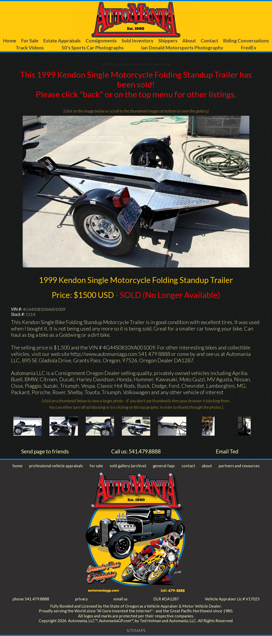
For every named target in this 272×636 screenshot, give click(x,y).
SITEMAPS (136, 630)
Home (9, 40)
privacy (81, 598)
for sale (96, 465)
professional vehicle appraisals (56, 465)
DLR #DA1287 (166, 598)
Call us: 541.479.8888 (136, 451)
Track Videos (30, 47)
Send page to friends (45, 451)
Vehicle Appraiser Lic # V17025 (232, 598)
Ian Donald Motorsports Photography (182, 47)
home (17, 465)
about (207, 465)
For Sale (29, 40)
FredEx (248, 47)
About (189, 40)
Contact (209, 40)
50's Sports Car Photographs (92, 47)
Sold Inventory (137, 40)
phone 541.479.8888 (30, 598)
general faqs (164, 465)
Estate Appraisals (62, 40)
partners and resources (239, 465)
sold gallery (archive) (128, 465)
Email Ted (227, 451)
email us (121, 598)
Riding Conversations (246, 40)
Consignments (101, 40)
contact (188, 465)
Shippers (167, 40)
